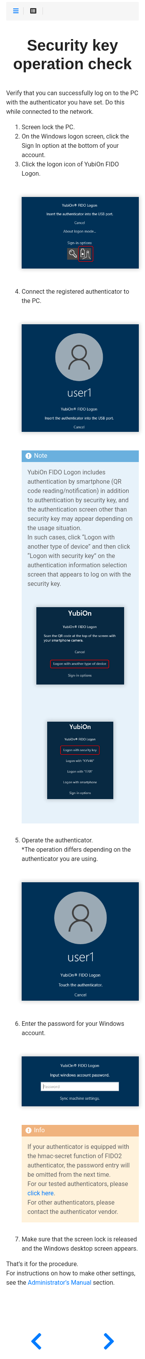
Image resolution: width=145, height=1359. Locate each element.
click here (40, 1193)
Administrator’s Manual (60, 1282)
